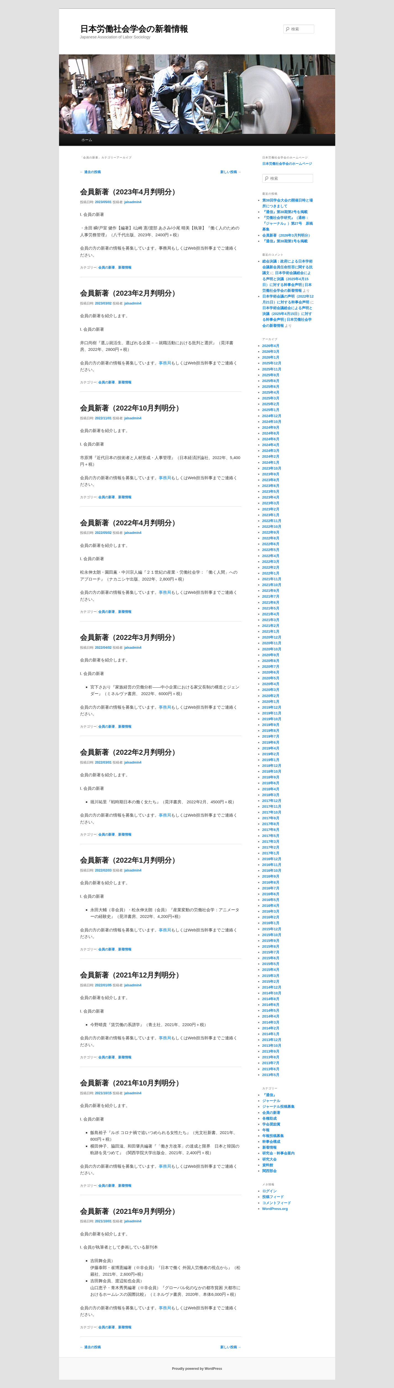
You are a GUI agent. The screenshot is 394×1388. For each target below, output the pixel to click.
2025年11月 (271, 369)
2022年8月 (270, 538)
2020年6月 (270, 672)
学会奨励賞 (271, 1124)
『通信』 (269, 1095)
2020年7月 (270, 666)
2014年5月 (270, 1010)
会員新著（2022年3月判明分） (129, 637)
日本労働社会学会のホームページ (287, 164)
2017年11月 (271, 806)
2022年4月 (270, 556)
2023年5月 (270, 491)
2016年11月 (271, 865)
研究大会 (269, 1159)
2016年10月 (271, 870)
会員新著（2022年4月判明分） (129, 523)
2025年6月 (270, 387)
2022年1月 (270, 573)
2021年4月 (270, 614)
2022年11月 (271, 521)
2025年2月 (270, 404)
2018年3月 (270, 795)
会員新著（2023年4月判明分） (129, 192)
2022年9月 (270, 532)
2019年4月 (270, 748)
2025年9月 (270, 375)
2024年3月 (270, 451)
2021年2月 (270, 626)
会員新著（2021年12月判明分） (131, 975)
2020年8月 (270, 661)
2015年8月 (270, 946)
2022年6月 (270, 544)
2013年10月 (271, 1045)
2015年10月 (271, 935)
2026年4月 (270, 346)
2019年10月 (271, 719)
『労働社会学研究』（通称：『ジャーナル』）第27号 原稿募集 (287, 223)
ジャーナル (271, 1101)
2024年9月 (270, 427)
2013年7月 (270, 1063)
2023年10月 (271, 468)
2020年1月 (270, 702)
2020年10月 (271, 649)
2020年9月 (270, 655)
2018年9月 (270, 777)
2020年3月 (270, 690)
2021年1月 (270, 631)
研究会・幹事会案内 (278, 1153)
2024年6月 (270, 439)
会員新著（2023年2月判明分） (129, 293)
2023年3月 (270, 503)
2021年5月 (270, 608)
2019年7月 (270, 736)
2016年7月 (270, 888)
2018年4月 (270, 789)
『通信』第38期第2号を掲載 (285, 212)
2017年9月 (270, 818)
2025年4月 (270, 392)
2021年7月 (270, 596)
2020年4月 (270, 684)
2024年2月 (270, 456)
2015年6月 (270, 958)
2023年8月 (270, 480)
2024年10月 (271, 422)
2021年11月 (271, 579)
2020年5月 (270, 678)
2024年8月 (270, 433)
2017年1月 (270, 853)
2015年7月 (270, 952)
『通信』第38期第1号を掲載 (285, 241)
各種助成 (269, 1118)
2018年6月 (270, 783)
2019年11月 (271, 713)
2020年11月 (271, 643)
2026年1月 (270, 357)
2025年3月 (270, 398)
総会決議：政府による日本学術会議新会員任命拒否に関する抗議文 (287, 267)
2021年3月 (270, 620)
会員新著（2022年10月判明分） (131, 408)
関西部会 (269, 1171)
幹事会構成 (271, 1142)
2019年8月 (270, 731)
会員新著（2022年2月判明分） (129, 752)
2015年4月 (270, 970)
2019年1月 (270, 760)
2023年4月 (270, 497)
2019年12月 (271, 707)
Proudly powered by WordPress (197, 1369)
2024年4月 (270, 445)
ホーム (86, 140)
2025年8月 (270, 381)
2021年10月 (271, 585)
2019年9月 (270, 725)
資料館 (267, 1165)
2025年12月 (271, 363)
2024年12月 (271, 416)
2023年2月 (270, 509)
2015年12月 (271, 929)
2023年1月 (270, 515)
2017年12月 (271, 801)
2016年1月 (270, 923)
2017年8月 (270, 824)
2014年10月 (271, 993)
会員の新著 (106, 267)
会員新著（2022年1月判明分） (129, 860)
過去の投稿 (90, 172)
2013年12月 (271, 1040)
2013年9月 (270, 1051)
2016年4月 (270, 906)
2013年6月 (270, 1069)
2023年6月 (270, 486)
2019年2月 (270, 754)
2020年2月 (270, 696)
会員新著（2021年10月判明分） (131, 1083)
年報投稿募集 (273, 1136)
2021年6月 (270, 602)
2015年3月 (270, 976)
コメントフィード (276, 1203)
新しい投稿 (230, 172)
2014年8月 (270, 999)
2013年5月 (270, 1075)
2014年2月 (270, 1028)
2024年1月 (270, 462)
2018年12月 (271, 766)
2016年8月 (270, 882)
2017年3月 (270, 841)
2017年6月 (270, 830)
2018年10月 (271, 771)
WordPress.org (275, 1209)
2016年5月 (270, 900)
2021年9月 (270, 591)
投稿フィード (273, 1197)
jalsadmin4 (132, 202)
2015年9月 (270, 941)
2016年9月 (270, 876)
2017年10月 (271, 812)
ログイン (269, 1191)
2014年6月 (270, 1005)
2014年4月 (270, 1016)
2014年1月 (270, 1034)
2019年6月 (270, 742)
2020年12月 (271, 637)
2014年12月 (271, 987)
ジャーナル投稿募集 (278, 1106)
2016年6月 (270, 894)
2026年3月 (270, 351)
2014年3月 (270, 1022)
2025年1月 (270, 410)
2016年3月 (270, 911)
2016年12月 (271, 859)
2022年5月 (270, 550)
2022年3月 (270, 562)
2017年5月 (270, 836)
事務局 (165, 363)
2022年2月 (270, 567)
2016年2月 (270, 917)
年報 (265, 1130)
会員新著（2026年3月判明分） (287, 235)
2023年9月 (270, 474)
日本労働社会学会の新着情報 (134, 28)
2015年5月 (270, 964)
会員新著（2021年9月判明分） (129, 1211)
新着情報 (124, 267)
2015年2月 (270, 981)
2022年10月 (271, 527)
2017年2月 (270, 847)
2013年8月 (270, 1057)
